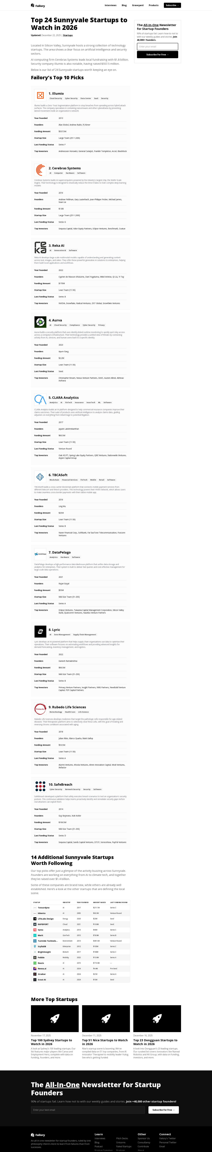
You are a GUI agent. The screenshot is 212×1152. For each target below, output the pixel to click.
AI (50, 173)
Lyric (56, 629)
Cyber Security (71, 98)
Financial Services (70, 480)
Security (104, 98)
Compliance (75, 325)
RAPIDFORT (43, 924)
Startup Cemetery (104, 1150)
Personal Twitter (167, 1142)
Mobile (93, 480)
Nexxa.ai (42, 968)
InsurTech (91, 402)
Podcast (99, 1146)
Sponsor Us (144, 1138)
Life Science (83, 712)
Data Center (86, 98)
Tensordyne (43, 907)
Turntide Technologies (48, 941)
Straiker (42, 974)
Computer (58, 173)
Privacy (101, 325)
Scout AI (42, 979)
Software (81, 173)
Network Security (72, 789)
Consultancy (144, 1142)
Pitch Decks (122, 1138)
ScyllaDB (42, 946)
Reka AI (58, 245)
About (141, 1150)
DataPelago (61, 552)
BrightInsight (44, 952)
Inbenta (41, 913)
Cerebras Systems (66, 168)
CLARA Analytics (65, 397)
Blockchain (54, 480)
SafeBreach (63, 784)
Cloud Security (56, 98)
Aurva (57, 320)
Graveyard (137, 5)
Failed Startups (123, 1146)
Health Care (70, 712)
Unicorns (120, 1142)
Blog (124, 5)
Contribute (143, 1146)
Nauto (41, 963)
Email (162, 1146)
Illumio (58, 93)
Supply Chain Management (84, 634)
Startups (68, 35)
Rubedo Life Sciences (69, 707)
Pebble (41, 957)
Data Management (62, 634)
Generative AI (60, 250)
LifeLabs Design (46, 918)
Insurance (79, 402)
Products (153, 5)
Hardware (70, 173)
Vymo (40, 930)
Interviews (110, 5)
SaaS (96, 98)
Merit (40, 935)
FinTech (68, 402)
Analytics (54, 402)
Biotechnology (56, 712)
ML (99, 402)
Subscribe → (172, 5)
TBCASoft (59, 475)
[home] (38, 5)
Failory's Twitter (167, 1138)
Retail (101, 480)
